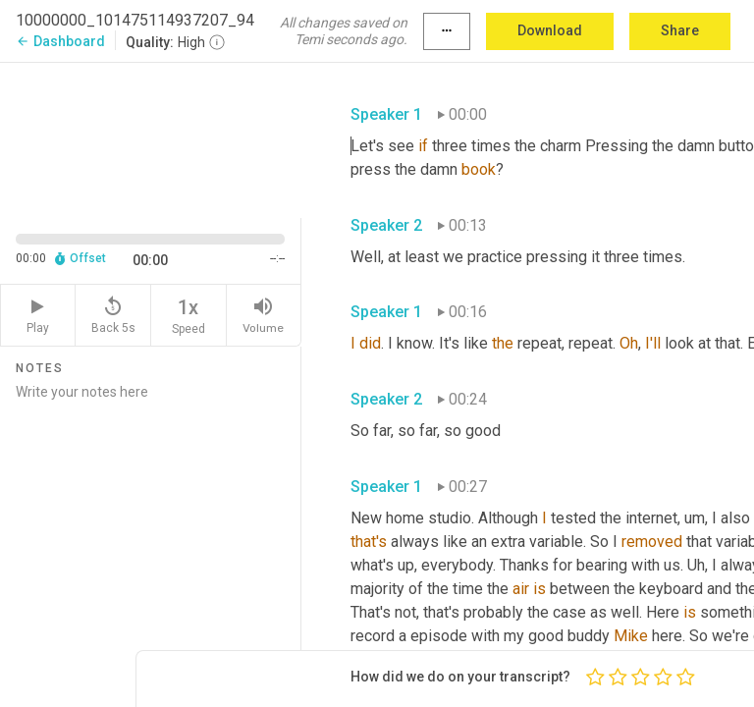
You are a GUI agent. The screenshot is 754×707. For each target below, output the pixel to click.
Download (549, 30)
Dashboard (60, 41)
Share (680, 30)
